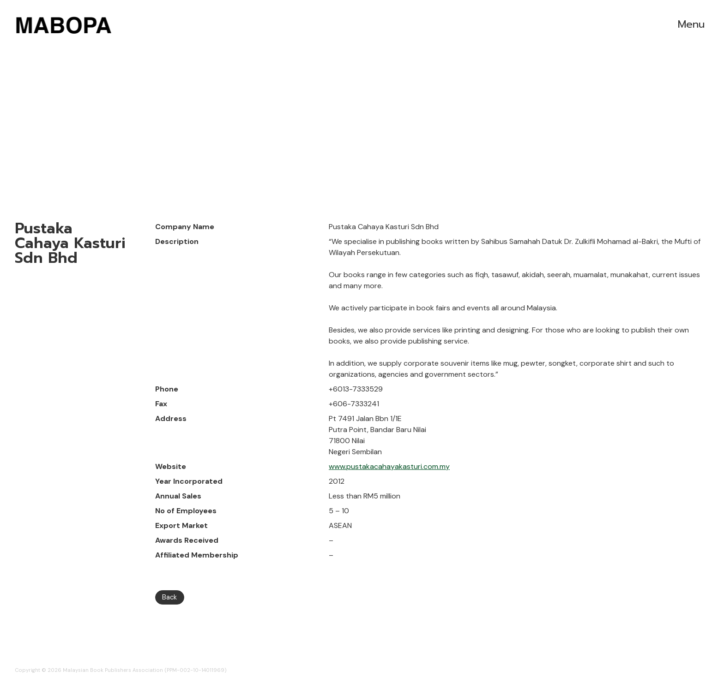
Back (169, 597)
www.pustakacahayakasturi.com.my (389, 466)
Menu (691, 24)
